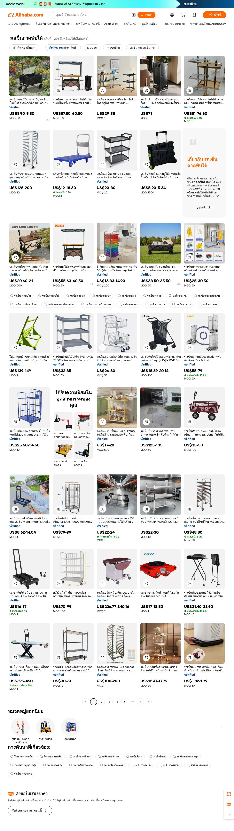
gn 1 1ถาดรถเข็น (141, 765)
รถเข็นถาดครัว (52, 765)
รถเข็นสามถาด (181, 304)
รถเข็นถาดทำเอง (80, 756)
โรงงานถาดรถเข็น (21, 756)
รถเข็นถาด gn (178, 295)
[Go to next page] (148, 701)
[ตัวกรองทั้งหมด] (23, 47)
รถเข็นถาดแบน (128, 304)
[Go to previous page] (85, 701)
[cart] (184, 15)
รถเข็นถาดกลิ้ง (75, 295)
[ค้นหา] (146, 15)
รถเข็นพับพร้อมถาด (81, 765)
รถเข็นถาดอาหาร (197, 765)
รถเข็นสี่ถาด (134, 756)
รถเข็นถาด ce (127, 295)
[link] (229, 794)
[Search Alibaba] (92, 15)
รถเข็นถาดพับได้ (20, 295)
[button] (133, 14)
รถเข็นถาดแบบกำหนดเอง (59, 304)
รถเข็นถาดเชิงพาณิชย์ (207, 295)
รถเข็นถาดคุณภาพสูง (185, 756)
